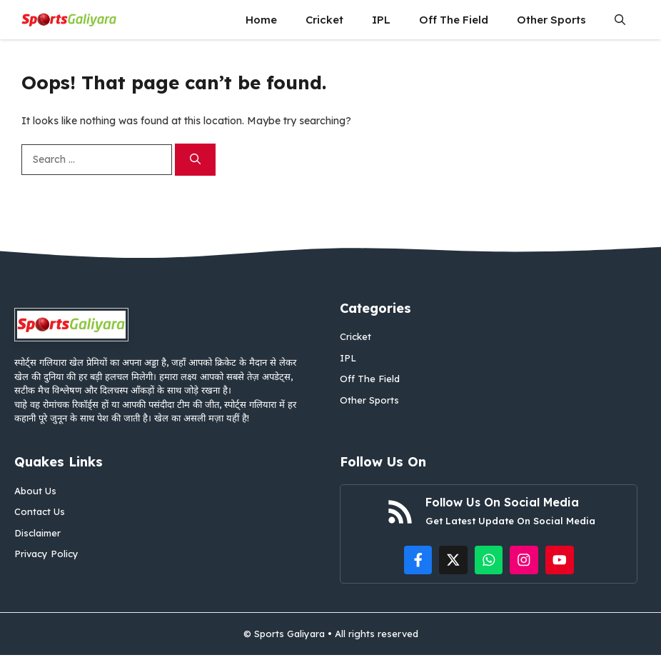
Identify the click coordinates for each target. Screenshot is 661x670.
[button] (620, 19)
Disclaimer (37, 533)
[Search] (195, 160)
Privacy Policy (46, 553)
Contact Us (39, 511)
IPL (381, 19)
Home (261, 19)
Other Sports (551, 19)
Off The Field (453, 19)
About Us (35, 490)
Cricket (324, 19)
